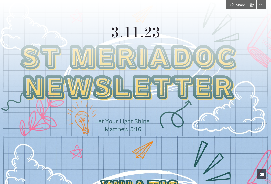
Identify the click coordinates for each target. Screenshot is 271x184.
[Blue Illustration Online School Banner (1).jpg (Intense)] (135, 67)
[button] (236, 4)
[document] (135, 92)
